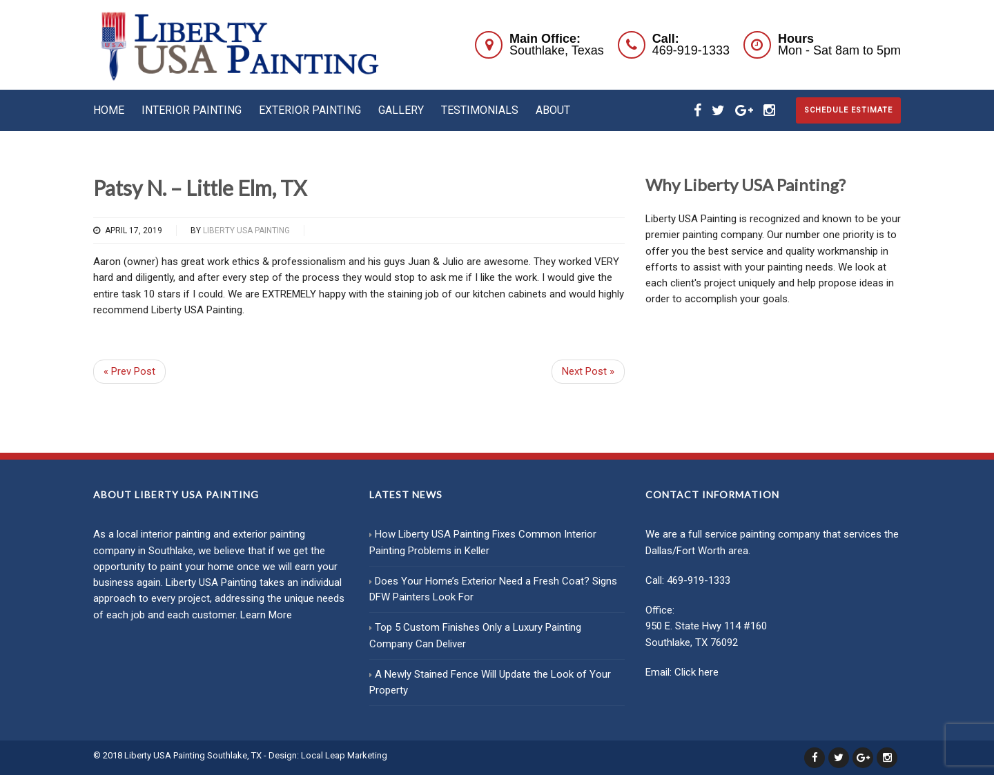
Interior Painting (192, 110)
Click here (696, 672)
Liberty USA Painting (246, 230)
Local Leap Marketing (344, 755)
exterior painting (269, 534)
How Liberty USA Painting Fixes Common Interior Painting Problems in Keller (482, 542)
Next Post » (588, 371)
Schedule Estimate (848, 110)
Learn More (266, 615)
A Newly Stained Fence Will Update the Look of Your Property (490, 682)
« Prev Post (129, 371)
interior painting (176, 534)
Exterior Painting (310, 110)
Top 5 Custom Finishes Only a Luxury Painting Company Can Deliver (475, 635)
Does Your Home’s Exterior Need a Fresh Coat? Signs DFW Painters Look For (493, 589)
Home (108, 110)
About (553, 110)
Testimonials (479, 110)
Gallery (401, 110)
